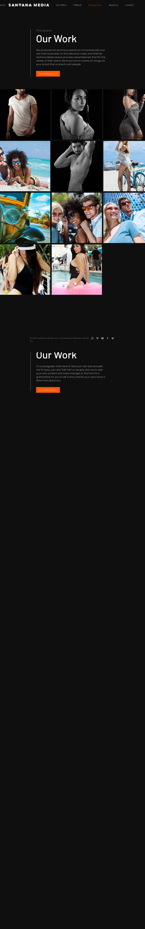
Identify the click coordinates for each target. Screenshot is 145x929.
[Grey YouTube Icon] (102, 338)
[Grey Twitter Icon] (112, 338)
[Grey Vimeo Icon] (97, 338)
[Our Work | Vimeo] (48, 74)
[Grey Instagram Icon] (92, 338)
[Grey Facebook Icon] (107, 338)
